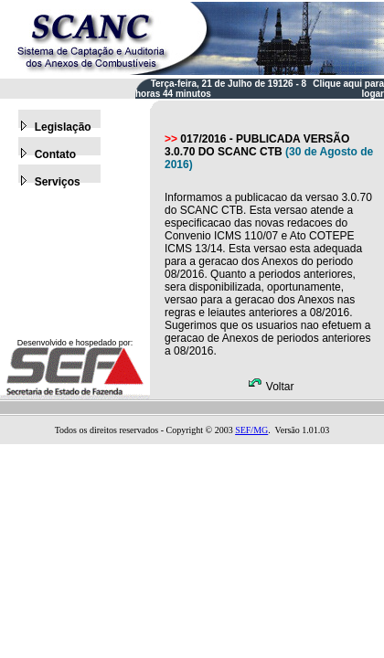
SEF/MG (251, 430)
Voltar (270, 386)
